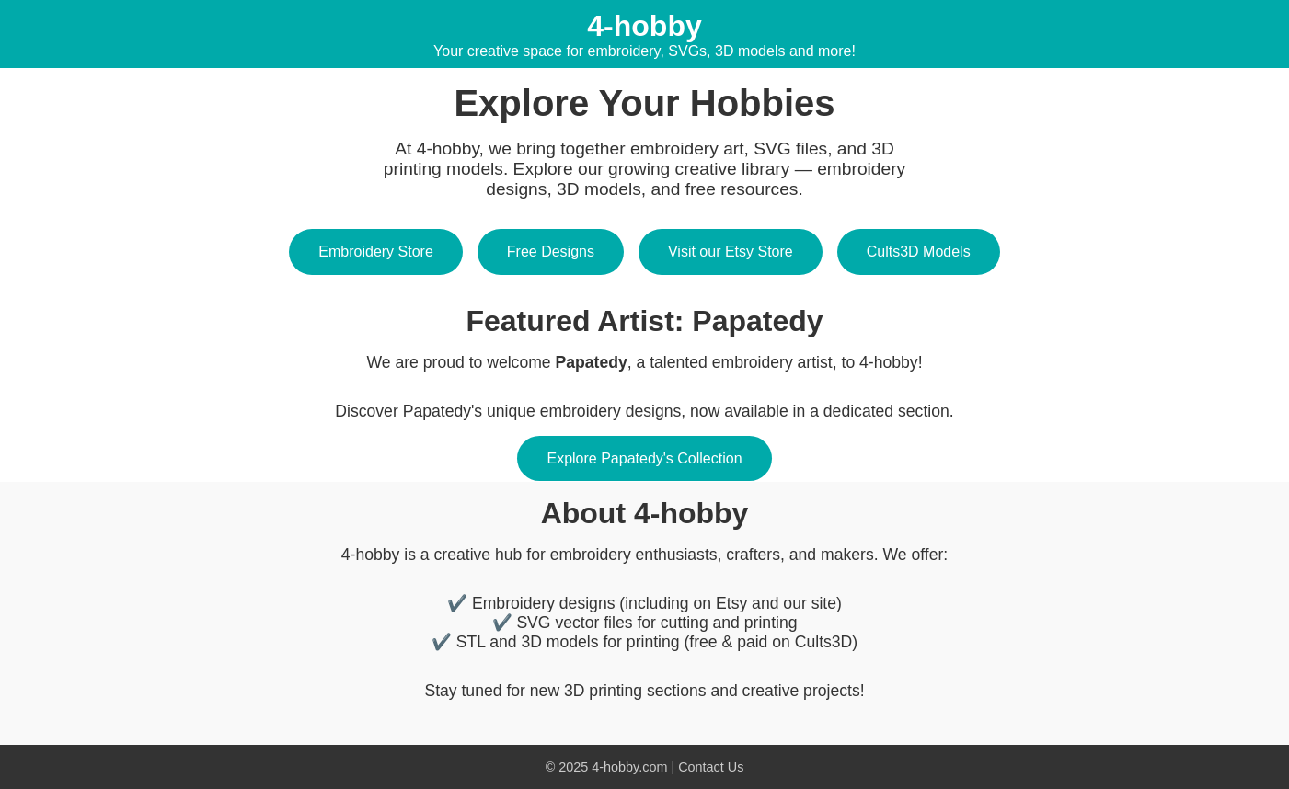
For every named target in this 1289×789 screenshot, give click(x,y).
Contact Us (710, 767)
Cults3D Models (919, 251)
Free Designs (550, 251)
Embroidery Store (375, 251)
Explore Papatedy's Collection (644, 458)
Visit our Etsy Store (730, 251)
